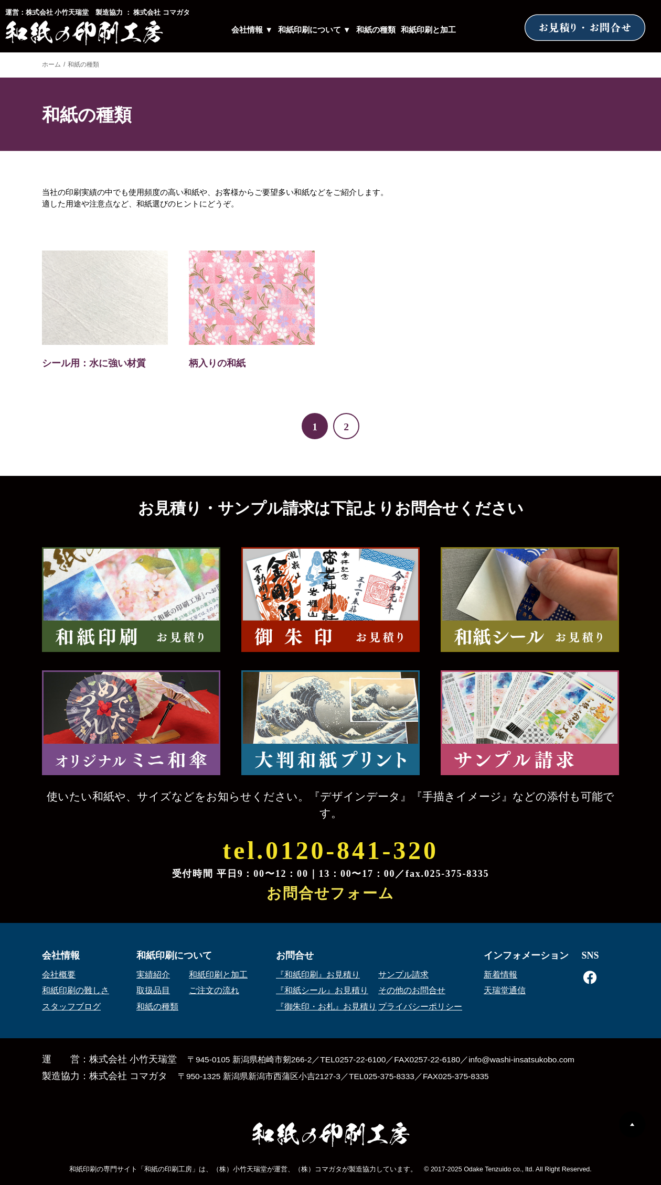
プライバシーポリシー (420, 1006)
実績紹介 (153, 974)
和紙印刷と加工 (428, 30)
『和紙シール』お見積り (322, 990)
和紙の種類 (376, 30)
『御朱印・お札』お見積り (326, 1006)
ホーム (51, 64)
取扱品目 (153, 990)
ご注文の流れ (214, 990)
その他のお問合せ (411, 990)
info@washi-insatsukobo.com (521, 1059)
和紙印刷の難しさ (75, 990)
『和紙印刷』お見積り (318, 974)
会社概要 (59, 974)
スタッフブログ (71, 1006)
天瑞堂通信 (505, 990)
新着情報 (500, 974)
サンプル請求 (403, 974)
